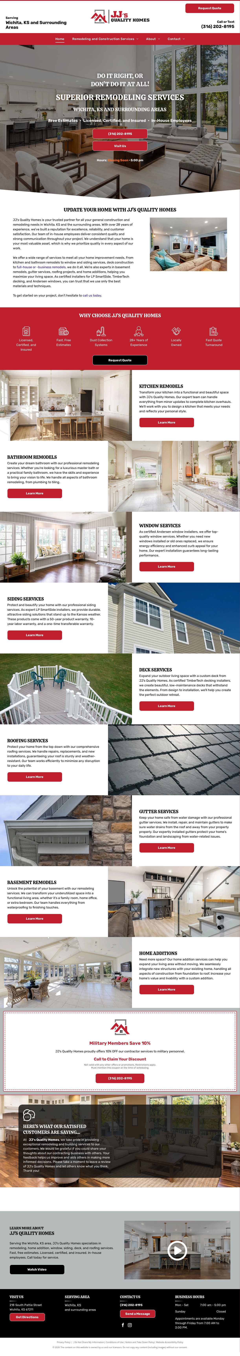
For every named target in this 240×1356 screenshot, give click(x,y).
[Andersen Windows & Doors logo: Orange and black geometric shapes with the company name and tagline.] (193, 1200)
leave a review (100, 1162)
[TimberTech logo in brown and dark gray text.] (120, 1200)
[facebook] (123, 1326)
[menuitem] (59, 39)
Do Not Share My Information (89, 1342)
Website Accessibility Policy (169, 1342)
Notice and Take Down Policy (139, 1342)
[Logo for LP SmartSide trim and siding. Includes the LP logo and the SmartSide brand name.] (46, 1200)
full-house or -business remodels (41, 267)
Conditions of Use (115, 1342)
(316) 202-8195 (217, 26)
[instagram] (130, 1326)
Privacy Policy (64, 1342)
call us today (92, 295)
